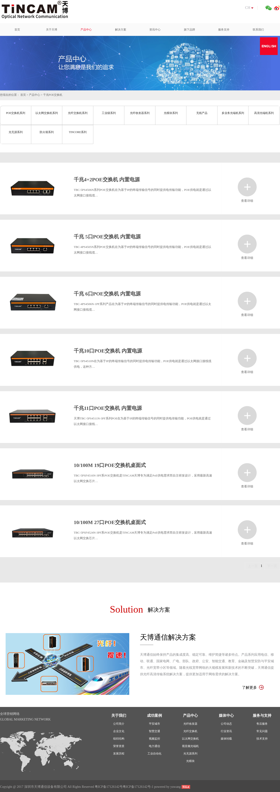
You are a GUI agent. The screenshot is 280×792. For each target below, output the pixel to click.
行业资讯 (226, 731)
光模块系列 (171, 113)
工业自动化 (154, 753)
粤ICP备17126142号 (109, 787)
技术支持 (262, 738)
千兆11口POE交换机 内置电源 (108, 408)
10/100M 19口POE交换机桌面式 (110, 465)
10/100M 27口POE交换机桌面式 (110, 522)
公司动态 (226, 723)
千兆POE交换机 (53, 94)
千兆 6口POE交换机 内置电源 (107, 294)
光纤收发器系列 (140, 113)
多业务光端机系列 (233, 113)
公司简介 (118, 723)
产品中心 (34, 94)
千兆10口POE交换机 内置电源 (108, 351)
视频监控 (154, 738)
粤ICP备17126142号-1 (138, 787)
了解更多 (253, 687)
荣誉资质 (118, 746)
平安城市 (154, 723)
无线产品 (201, 113)
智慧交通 (154, 731)
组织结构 (118, 738)
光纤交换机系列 (78, 113)
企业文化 (118, 731)
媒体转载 (226, 738)
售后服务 (262, 723)
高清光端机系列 (264, 113)
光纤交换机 (190, 731)
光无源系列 (16, 132)
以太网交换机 (190, 738)
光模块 (190, 761)
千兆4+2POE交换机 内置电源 (107, 179)
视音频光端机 (190, 746)
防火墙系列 (47, 132)
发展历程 (118, 753)
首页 (23, 94)
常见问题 (262, 731)
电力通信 (154, 746)
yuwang (175, 787)
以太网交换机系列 (46, 113)
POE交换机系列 (15, 113)
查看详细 (247, 187)
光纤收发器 (190, 723)
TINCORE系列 (78, 132)
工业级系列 (109, 113)
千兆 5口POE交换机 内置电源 (107, 237)
